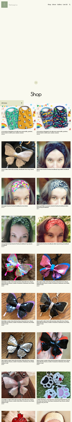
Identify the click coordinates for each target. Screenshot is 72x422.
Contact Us (50, 419)
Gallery (59, 4)
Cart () (65, 4)
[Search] (69, 5)
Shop (49, 4)
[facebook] (70, 420)
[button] (12, 32)
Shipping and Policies (59, 419)
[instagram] (67, 420)
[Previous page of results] (31, 416)
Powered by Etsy (17, 419)
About (54, 4)
